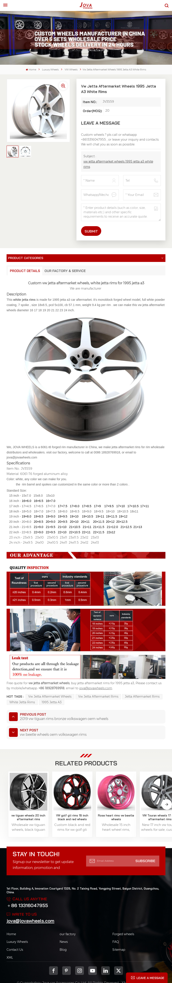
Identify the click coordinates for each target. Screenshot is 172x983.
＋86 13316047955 (27, 892)
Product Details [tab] (25, 271)
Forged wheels (123, 921)
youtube (92, 958)
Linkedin (105, 958)
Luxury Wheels (50, 69)
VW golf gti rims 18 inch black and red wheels (54, 804)
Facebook (53, 958)
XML (10, 945)
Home (31, 69)
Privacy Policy (143, 970)
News (64, 929)
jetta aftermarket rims (142, 696)
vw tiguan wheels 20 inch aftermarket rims (22, 804)
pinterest (66, 958)
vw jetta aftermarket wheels (49, 696)
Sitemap (118, 937)
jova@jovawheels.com (30, 908)
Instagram (79, 958)
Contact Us (15, 937)
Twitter (118, 958)
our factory (68, 921)
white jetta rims (22, 702)
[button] (166, 797)
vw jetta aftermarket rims (98, 696)
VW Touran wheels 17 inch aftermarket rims (118, 804)
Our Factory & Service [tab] (65, 271)
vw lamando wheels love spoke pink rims (149, 804)
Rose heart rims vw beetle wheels (86, 804)
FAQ (115, 929)
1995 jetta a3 (52, 702)
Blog (63, 937)
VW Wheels (71, 69)
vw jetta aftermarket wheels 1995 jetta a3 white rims (118, 164)
